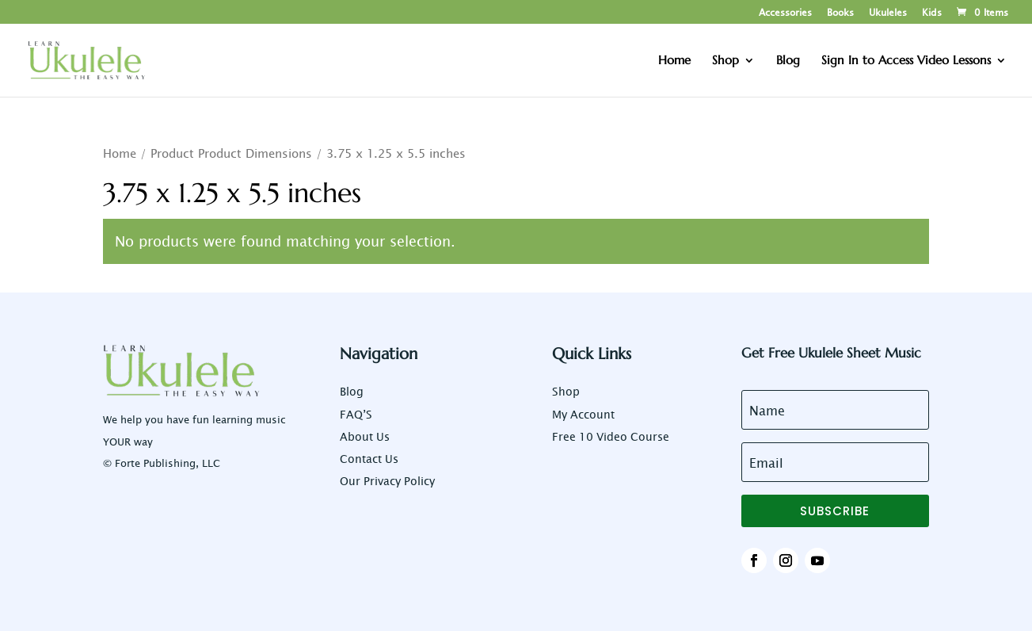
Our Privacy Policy (387, 481)
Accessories (785, 12)
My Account (583, 414)
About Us (365, 436)
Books (840, 12)
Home (119, 153)
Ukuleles (888, 12)
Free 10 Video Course (610, 436)
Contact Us (369, 458)
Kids (932, 12)
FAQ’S (356, 414)
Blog (352, 391)
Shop (566, 391)
